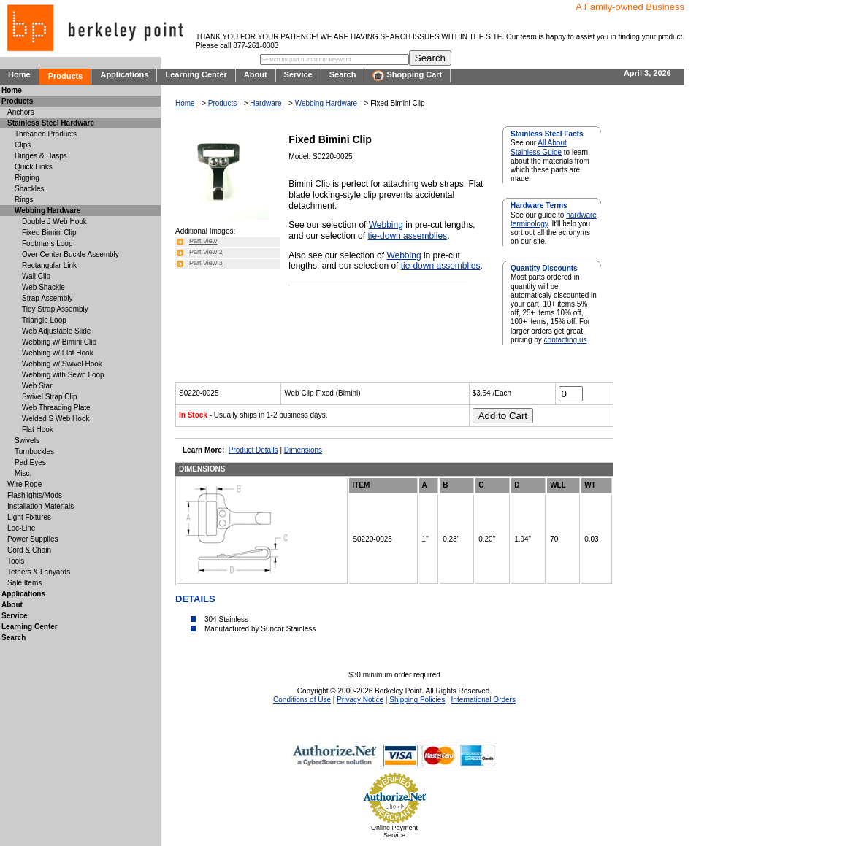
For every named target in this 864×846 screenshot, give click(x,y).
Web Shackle (43, 287)
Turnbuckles (34, 451)
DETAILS (195, 598)
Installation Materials (40, 506)
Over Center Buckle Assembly (70, 254)
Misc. (23, 473)
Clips (23, 145)
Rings (24, 200)
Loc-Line (21, 528)
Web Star (37, 386)
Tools (15, 561)
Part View (203, 241)
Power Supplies (32, 539)
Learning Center (195, 74)
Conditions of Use (302, 700)
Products (65, 76)
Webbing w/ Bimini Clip (59, 342)
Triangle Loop (44, 320)
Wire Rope (24, 484)
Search (342, 74)
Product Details (253, 450)
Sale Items (24, 583)
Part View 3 (206, 262)
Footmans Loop (47, 243)
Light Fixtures (29, 517)
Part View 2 (206, 251)
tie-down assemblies (407, 236)
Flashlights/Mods (34, 495)
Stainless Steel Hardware (50, 123)
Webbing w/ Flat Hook (57, 353)
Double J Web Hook (54, 222)
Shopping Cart (407, 75)
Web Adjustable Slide (56, 331)
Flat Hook (37, 430)
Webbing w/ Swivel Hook (62, 364)
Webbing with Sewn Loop (63, 375)
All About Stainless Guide (539, 147)
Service (298, 74)
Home (19, 74)
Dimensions (303, 450)
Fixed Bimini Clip (49, 232)
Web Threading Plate (56, 408)
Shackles (30, 189)
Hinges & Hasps (41, 156)
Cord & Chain (29, 550)
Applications (124, 74)
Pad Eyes (30, 462)
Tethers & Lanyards (38, 572)
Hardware (265, 103)
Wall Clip (36, 276)
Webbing (386, 225)
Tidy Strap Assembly (55, 309)
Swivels (27, 441)
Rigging (27, 178)
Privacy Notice (360, 700)
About (255, 74)
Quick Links (34, 167)
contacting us (565, 340)
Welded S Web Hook (55, 419)
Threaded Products (46, 134)
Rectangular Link (49, 265)
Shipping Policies (417, 700)
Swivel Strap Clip (49, 397)
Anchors (20, 112)
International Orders (483, 700)
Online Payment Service (394, 831)
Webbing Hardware (326, 103)
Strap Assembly (47, 298)
